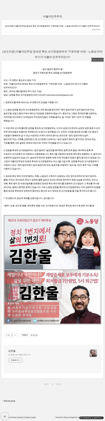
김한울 (12, 351)
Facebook (20, 417)
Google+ (33, 417)
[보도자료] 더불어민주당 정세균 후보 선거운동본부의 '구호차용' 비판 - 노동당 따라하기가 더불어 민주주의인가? (52, 26)
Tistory (66, 417)
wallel (80, 417)
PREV (46, 384)
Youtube (27, 417)
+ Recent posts (8, 401)
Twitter (13, 417)
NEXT (58, 384)
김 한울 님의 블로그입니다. (19, 355)
